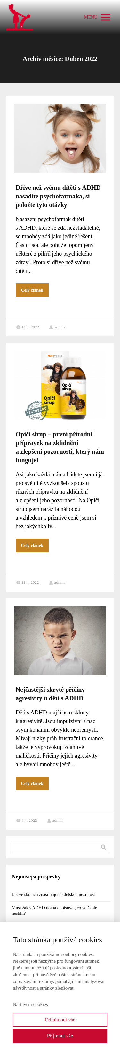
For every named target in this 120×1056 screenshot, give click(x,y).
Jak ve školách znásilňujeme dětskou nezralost (53, 894)
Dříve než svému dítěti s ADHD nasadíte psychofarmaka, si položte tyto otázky (58, 196)
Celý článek (32, 290)
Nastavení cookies (30, 1004)
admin (57, 327)
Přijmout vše (60, 1035)
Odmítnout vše (60, 1019)
